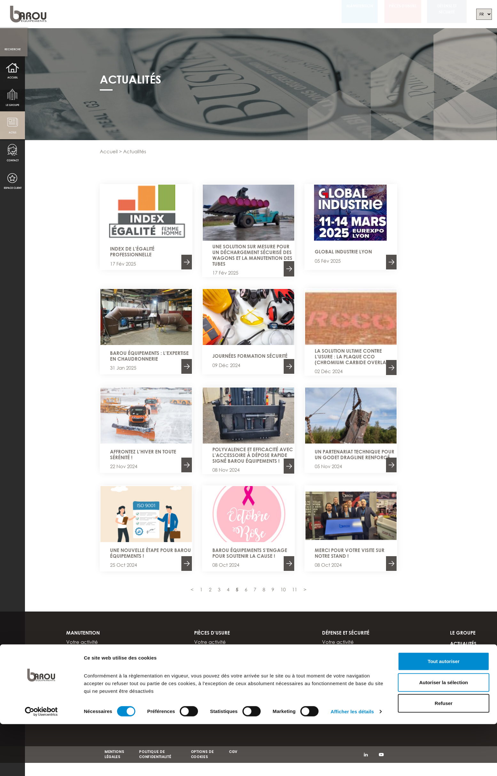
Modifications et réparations (98, 656)
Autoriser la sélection (443, 515)
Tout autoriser (444, 494)
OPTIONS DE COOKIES (202, 755)
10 (283, 589)
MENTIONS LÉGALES (114, 755)
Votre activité (82, 642)
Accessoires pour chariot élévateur (107, 649)
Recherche (12, 49)
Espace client (12, 190)
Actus (12, 133)
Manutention (349, 6)
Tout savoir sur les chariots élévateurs (108, 671)
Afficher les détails (352, 544)
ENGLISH (459, 689)
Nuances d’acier (213, 649)
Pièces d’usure (396, 6)
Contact (12, 161)
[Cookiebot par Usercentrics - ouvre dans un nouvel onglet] (41, 544)
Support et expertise (89, 663)
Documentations (85, 678)
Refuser (444, 536)
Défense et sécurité (445, 9)
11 (294, 589)
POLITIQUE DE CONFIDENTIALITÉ (155, 755)
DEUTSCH (460, 700)
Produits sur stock (214, 656)
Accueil (12, 77)
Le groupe (12, 105)
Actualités (463, 644)
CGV (233, 752)
